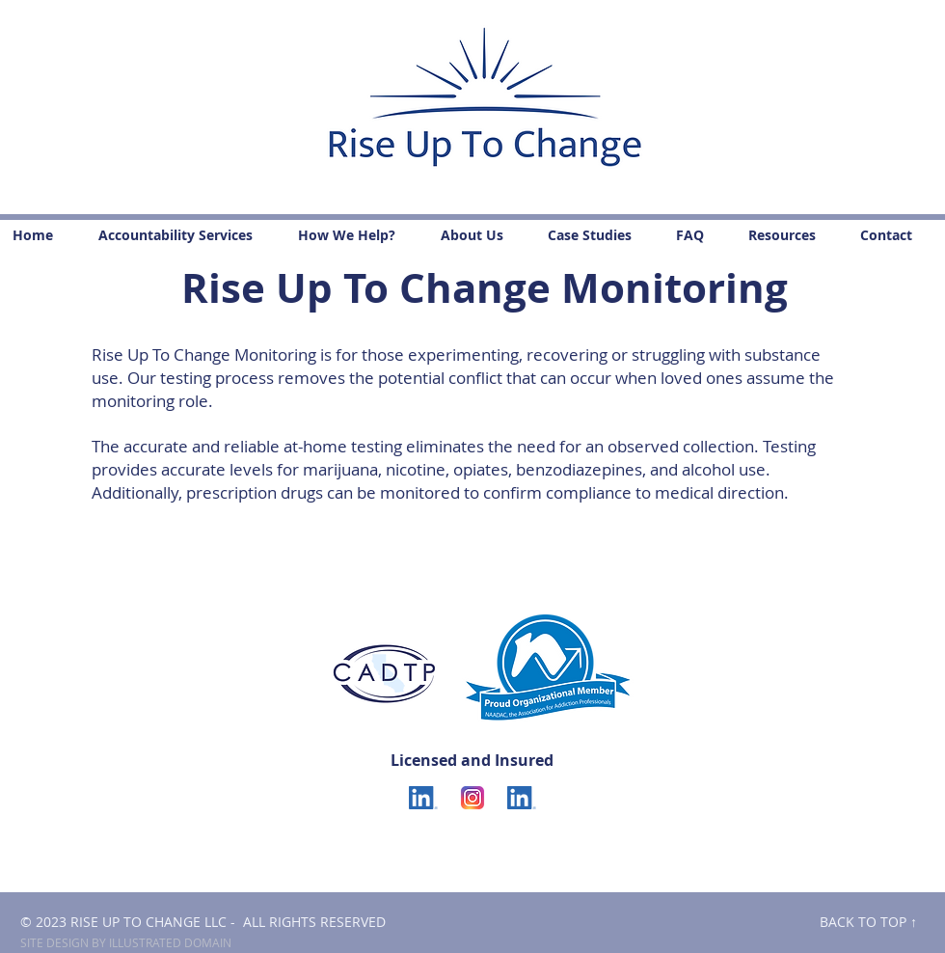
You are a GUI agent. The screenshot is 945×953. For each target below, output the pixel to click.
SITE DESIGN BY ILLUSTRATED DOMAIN (125, 942)
